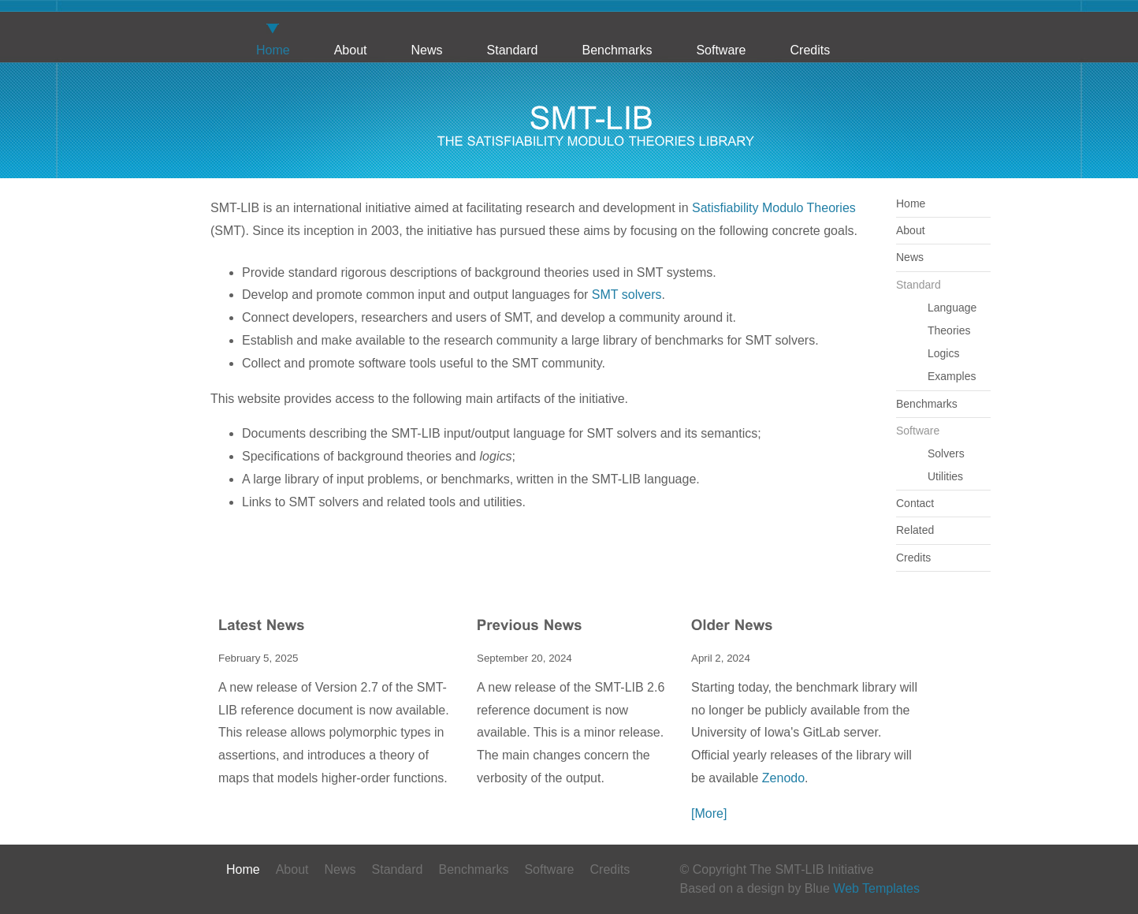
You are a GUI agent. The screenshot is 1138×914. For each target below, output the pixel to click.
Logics (943, 353)
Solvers (946, 453)
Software (721, 50)
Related (915, 530)
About (350, 50)
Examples (952, 376)
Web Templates (876, 888)
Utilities (945, 476)
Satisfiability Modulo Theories (774, 208)
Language (952, 307)
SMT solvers (627, 294)
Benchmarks (617, 50)
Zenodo (783, 778)
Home (273, 50)
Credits (810, 50)
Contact (915, 503)
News (427, 50)
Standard (512, 50)
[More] (709, 813)
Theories (949, 330)
